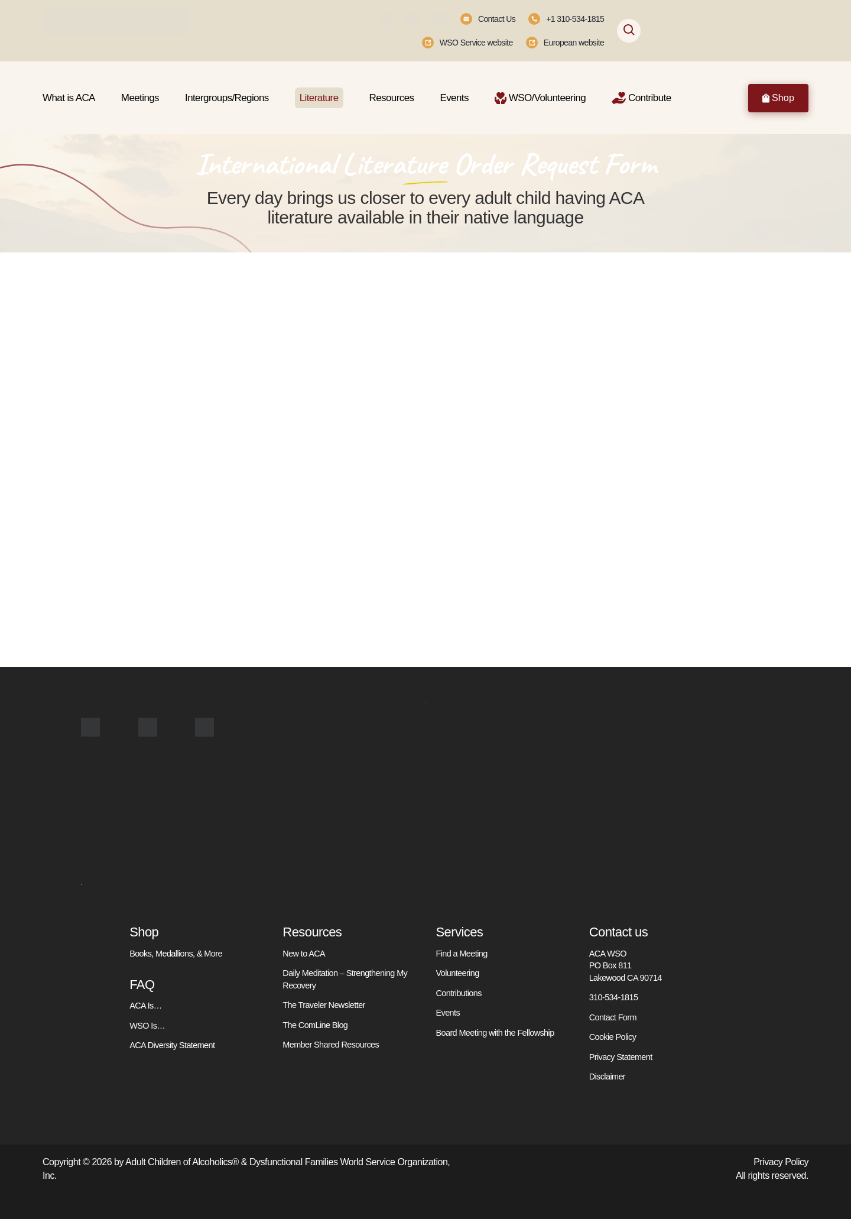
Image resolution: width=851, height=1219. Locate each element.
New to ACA (303, 953)
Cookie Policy (612, 1037)
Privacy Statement (620, 1056)
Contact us (618, 932)
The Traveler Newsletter (323, 1005)
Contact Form (612, 1017)
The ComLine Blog (314, 1024)
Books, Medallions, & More (175, 953)
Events (448, 1012)
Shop (778, 98)
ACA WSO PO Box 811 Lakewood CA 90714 (625, 966)
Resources (312, 932)
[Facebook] (386, 19)
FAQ (141, 984)
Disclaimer (607, 1076)
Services (459, 932)
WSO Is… (147, 1025)
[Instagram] (413, 19)
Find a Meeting (462, 953)
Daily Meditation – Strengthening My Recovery (344, 979)
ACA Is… (145, 1005)
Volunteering (457, 973)
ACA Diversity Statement (172, 1045)
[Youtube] (440, 19)
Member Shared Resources (330, 1044)
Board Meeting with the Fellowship (495, 1032)
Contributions (459, 992)
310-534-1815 (613, 997)
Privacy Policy (780, 1161)
